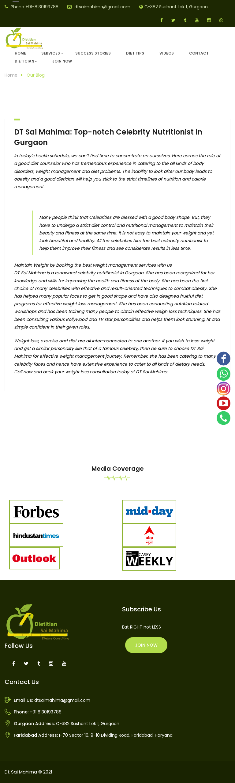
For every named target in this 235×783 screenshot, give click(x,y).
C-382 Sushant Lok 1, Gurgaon (176, 7)
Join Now (62, 61)
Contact (199, 53)
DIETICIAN (24, 61)
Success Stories (93, 53)
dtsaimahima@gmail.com (102, 7)
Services (50, 53)
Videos (166, 53)
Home (20, 53)
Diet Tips (135, 53)
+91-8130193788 (41, 7)
